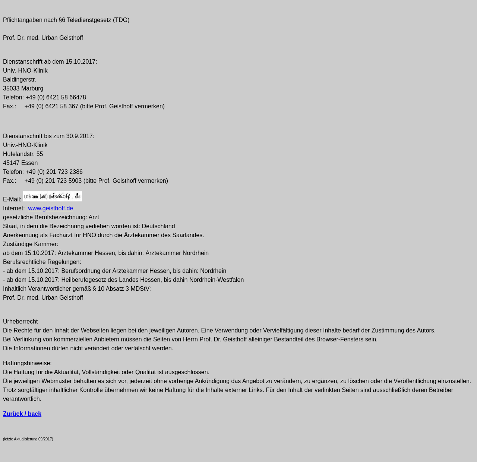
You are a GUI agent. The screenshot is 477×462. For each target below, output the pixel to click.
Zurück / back (22, 414)
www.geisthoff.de (50, 208)
